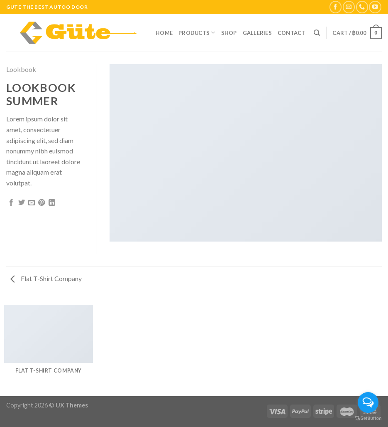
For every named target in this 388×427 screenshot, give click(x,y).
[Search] (317, 33)
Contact (291, 33)
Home (164, 33)
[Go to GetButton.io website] (368, 418)
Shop (229, 33)
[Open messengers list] (368, 402)
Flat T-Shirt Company (46, 278)
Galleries (257, 33)
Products (196, 33)
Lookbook (21, 69)
